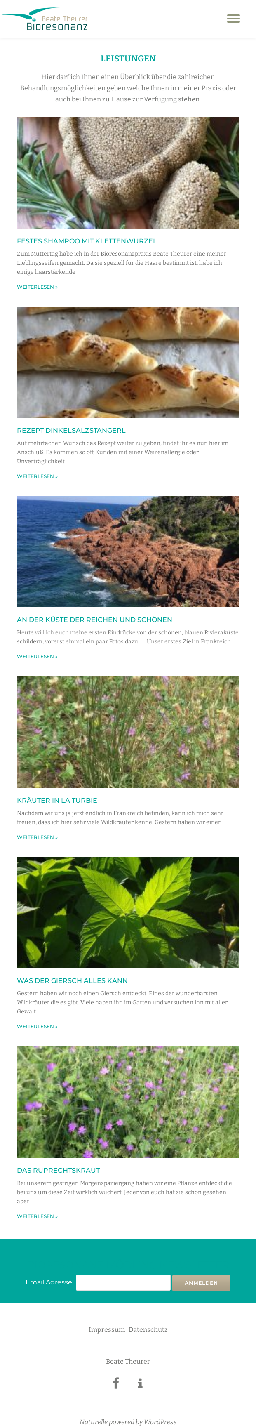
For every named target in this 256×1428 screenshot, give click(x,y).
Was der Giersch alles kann (72, 981)
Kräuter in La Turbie (57, 800)
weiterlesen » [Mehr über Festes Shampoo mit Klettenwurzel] (37, 287)
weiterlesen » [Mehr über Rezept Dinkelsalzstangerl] (37, 476)
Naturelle (94, 1422)
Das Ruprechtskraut (58, 1170)
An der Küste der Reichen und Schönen (94, 620)
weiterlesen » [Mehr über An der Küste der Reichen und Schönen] (37, 656)
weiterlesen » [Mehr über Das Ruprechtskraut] (37, 1216)
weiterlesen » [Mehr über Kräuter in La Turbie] (37, 837)
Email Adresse (49, 1282)
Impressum (107, 1330)
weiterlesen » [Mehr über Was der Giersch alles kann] (37, 1026)
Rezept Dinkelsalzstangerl (71, 430)
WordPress (160, 1422)
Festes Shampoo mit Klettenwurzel (87, 241)
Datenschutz (148, 1330)
